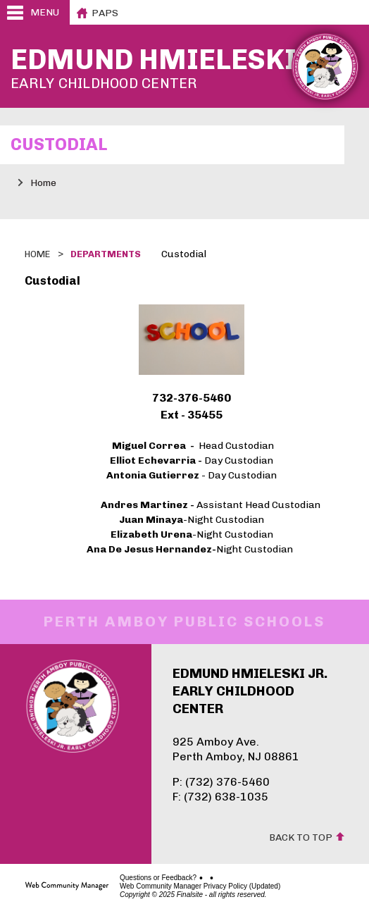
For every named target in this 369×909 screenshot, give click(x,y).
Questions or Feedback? (158, 878)
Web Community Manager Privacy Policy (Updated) (200, 886)
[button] (35, 12)
